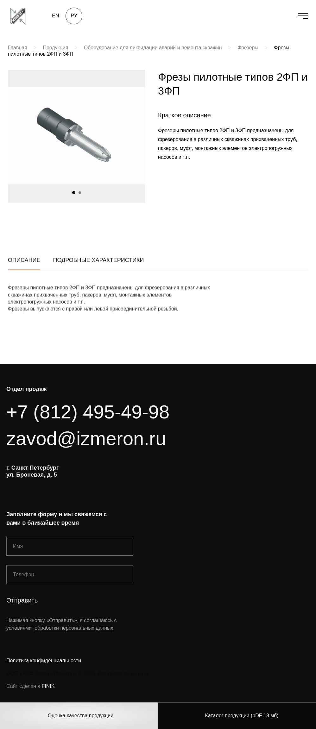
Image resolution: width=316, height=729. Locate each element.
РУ (74, 15)
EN (55, 15)
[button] (73, 192)
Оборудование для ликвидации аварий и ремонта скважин (153, 47)
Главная (17, 47)
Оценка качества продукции (80, 715)
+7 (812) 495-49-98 (87, 412)
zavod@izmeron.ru (86, 438)
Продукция (55, 47)
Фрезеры (247, 47)
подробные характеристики (98, 265)
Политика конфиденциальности (43, 660)
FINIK (48, 686)
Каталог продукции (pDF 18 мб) (241, 715)
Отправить (22, 600)
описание (24, 265)
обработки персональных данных (74, 628)
